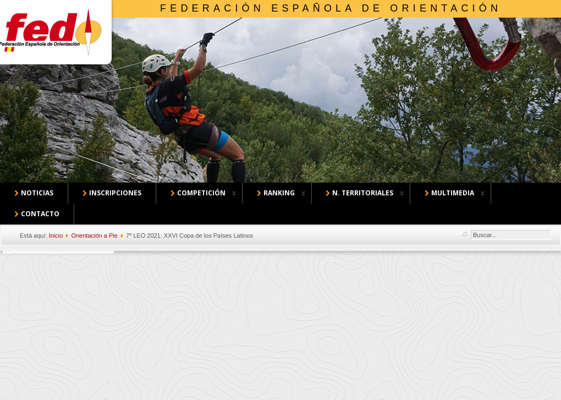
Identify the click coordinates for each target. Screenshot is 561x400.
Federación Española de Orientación (331, 8)
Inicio (56, 235)
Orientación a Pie (94, 235)
